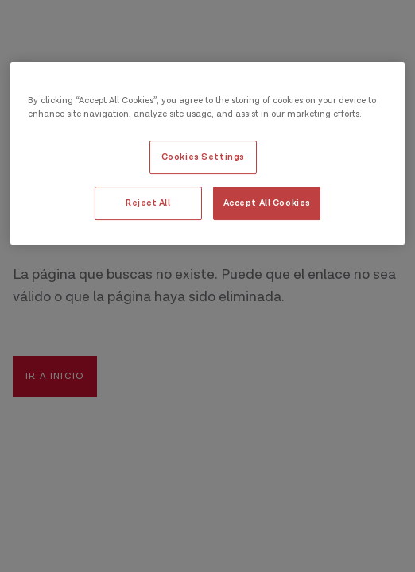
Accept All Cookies (267, 203)
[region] (207, 153)
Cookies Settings (203, 157)
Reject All (148, 203)
